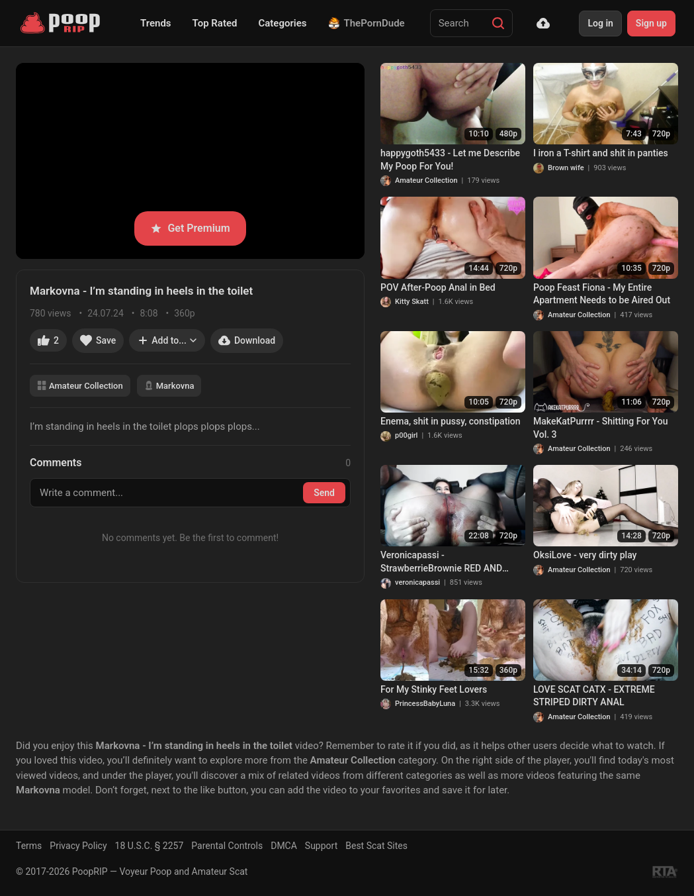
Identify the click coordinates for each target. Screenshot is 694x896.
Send (324, 492)
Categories (282, 23)
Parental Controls (227, 845)
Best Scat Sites (376, 845)
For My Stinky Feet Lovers (433, 689)
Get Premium (190, 228)
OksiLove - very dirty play (584, 555)
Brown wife (566, 168)
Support (321, 845)
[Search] (498, 23)
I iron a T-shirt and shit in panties (600, 153)
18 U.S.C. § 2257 (149, 845)
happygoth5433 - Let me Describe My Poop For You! (450, 160)
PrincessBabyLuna (425, 703)
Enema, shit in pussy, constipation (450, 421)
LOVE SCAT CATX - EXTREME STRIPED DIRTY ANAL (594, 696)
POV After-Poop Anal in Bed (438, 287)
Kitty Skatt (412, 301)
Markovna (169, 386)
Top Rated (215, 23)
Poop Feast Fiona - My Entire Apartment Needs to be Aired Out (601, 294)
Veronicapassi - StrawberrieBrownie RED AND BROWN (441, 562)
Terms (29, 845)
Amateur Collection (80, 386)
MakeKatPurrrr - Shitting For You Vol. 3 (600, 428)
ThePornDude (366, 23)
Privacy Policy (78, 845)
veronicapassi (417, 582)
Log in (600, 23)
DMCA (284, 845)
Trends (155, 23)
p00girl (406, 435)
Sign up (651, 23)
